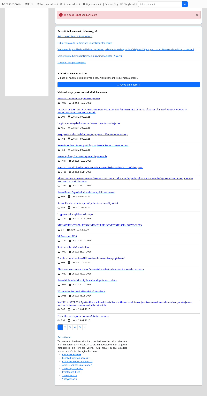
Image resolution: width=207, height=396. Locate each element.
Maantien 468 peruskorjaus (72, 62)
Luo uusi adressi (47, 4)
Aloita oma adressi (128, 84)
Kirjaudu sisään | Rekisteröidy (100, 4)
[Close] (196, 15)
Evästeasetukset (71, 372)
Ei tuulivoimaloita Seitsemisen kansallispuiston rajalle (85, 43)
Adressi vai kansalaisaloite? (77, 365)
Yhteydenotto (69, 379)
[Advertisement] (26, 52)
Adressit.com (11, 4)
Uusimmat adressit (70, 4)
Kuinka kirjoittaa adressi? (75, 358)
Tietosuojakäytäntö (72, 368)
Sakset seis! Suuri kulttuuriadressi (75, 36)
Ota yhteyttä (129, 4)
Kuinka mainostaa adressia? (77, 361)
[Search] (160, 4)
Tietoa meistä (69, 375)
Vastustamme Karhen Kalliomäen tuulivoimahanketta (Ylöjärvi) (90, 56)
